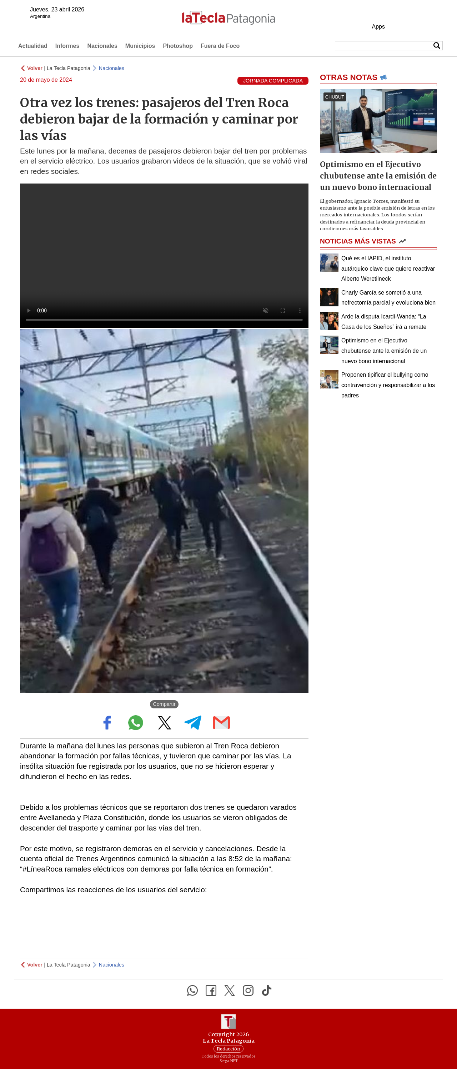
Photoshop (178, 46)
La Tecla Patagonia (68, 68)
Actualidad (32, 46)
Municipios (140, 46)
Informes (67, 46)
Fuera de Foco (220, 46)
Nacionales (102, 46)
